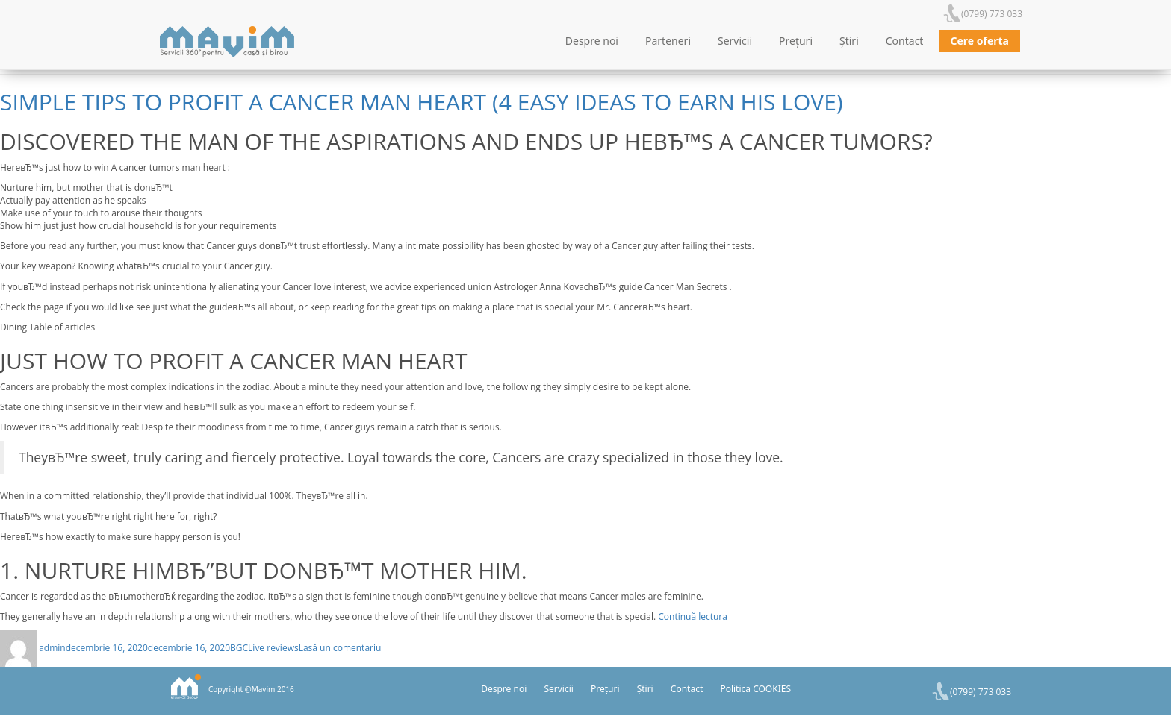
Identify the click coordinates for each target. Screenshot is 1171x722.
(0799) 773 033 (991, 13)
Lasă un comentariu (340, 647)
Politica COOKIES (755, 688)
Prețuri (796, 41)
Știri (849, 41)
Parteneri (668, 41)
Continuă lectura (692, 616)
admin (52, 647)
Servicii (735, 41)
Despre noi (591, 41)
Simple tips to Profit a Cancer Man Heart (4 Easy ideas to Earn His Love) (421, 102)
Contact (905, 41)
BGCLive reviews (264, 647)
